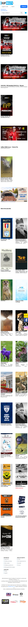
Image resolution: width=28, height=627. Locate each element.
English (5, 573)
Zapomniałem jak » (4, 10)
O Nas (19, 559)
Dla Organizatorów (22, 561)
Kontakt (19, 563)
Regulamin (6, 559)
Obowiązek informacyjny (9, 567)
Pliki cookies (7, 563)
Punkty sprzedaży (8, 561)
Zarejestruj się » (3, 9)
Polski (5, 571)
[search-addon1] (10, 12)
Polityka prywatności (8, 565)
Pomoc (19, 565)
